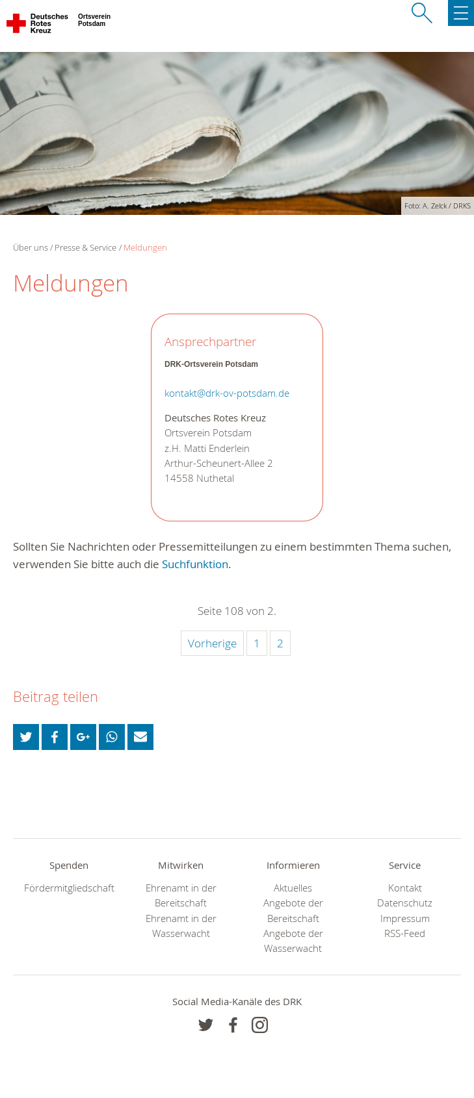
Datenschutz (404, 903)
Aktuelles (293, 888)
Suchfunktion (195, 563)
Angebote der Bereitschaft (293, 910)
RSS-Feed (404, 933)
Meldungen (145, 247)
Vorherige (212, 643)
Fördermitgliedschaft (69, 888)
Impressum (405, 918)
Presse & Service (85, 247)
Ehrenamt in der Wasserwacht (181, 926)
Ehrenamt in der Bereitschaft (181, 895)
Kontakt (405, 888)
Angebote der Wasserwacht (293, 941)
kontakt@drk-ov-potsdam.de (227, 393)
